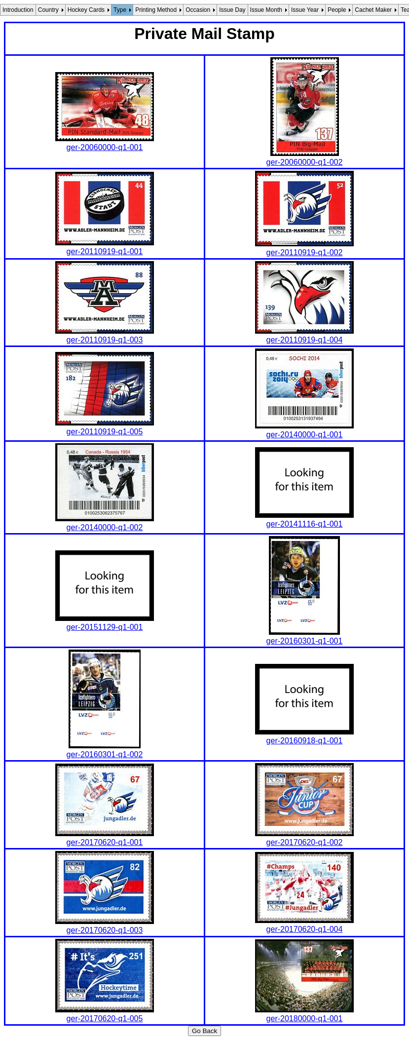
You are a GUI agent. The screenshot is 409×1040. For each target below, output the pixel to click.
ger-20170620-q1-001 (105, 842)
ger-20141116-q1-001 (304, 524)
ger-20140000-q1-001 (304, 434)
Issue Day (232, 9)
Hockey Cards (86, 9)
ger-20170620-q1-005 (105, 1018)
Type (119, 9)
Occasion (198, 9)
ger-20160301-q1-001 (304, 641)
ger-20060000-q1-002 (304, 162)
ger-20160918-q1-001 (304, 740)
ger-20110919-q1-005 (105, 431)
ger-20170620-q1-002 (304, 842)
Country (48, 9)
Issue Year (305, 9)
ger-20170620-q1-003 (105, 930)
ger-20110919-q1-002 (304, 252)
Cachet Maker (373, 9)
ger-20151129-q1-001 (105, 627)
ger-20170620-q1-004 (304, 929)
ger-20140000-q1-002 (105, 527)
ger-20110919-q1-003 (105, 340)
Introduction (18, 9)
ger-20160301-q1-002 (105, 754)
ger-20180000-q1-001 (304, 1018)
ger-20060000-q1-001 (105, 147)
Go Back (204, 1031)
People (337, 9)
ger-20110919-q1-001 (105, 251)
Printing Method (156, 9)
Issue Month (266, 9)
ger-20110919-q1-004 (304, 340)
